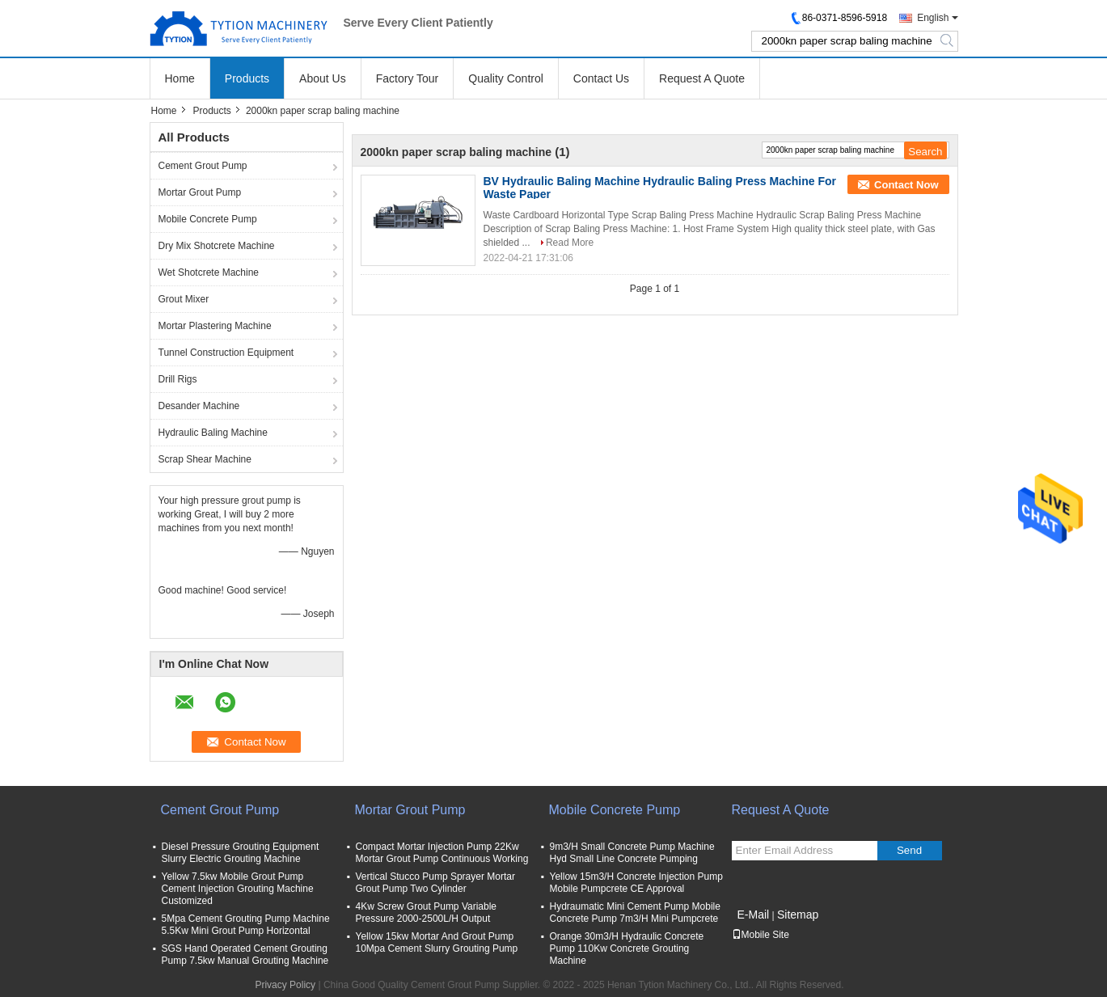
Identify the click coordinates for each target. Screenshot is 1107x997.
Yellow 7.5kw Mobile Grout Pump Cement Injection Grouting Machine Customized (238, 888)
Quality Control (505, 78)
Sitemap (797, 914)
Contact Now (906, 185)
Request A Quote (702, 78)
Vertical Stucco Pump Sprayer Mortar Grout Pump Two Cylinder (435, 882)
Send (909, 850)
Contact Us (601, 78)
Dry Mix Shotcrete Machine (216, 245)
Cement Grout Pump (202, 165)
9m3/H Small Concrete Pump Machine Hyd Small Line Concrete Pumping (632, 852)
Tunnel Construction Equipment (226, 352)
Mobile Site (760, 934)
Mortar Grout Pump (200, 192)
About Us (322, 78)
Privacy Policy (285, 985)
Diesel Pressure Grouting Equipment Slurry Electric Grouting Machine (240, 852)
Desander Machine (199, 406)
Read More (570, 242)
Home (180, 78)
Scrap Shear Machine (204, 459)
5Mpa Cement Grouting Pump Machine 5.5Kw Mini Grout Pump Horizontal (246, 924)
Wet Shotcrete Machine (209, 272)
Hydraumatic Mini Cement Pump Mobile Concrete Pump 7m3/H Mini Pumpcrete (635, 912)
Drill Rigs (177, 379)
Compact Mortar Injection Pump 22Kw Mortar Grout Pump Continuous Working (442, 852)
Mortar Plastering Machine (215, 326)
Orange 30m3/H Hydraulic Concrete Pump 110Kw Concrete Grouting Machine (627, 948)
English (933, 17)
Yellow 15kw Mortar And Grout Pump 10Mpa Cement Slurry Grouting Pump (437, 942)
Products (247, 78)
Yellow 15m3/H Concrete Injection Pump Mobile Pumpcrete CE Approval (636, 882)
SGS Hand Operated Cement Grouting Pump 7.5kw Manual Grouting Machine (245, 954)
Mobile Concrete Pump (207, 219)
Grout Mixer (183, 299)
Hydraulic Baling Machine (213, 432)
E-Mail (753, 914)
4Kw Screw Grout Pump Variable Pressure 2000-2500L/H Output (426, 912)
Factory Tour (407, 78)
